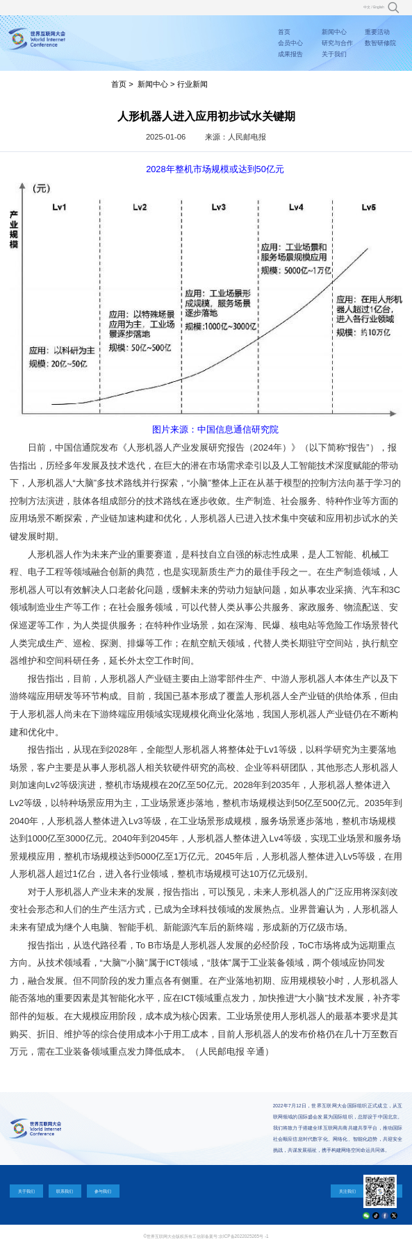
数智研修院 (380, 43)
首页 (284, 31)
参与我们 (102, 1191)
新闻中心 (334, 31)
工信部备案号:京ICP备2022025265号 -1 (230, 1236)
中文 (366, 7)
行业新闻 (192, 84)
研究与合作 (337, 43)
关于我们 (334, 54)
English (378, 7)
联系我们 (64, 1191)
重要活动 (377, 31)
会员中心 (290, 43)
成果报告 (290, 54)
